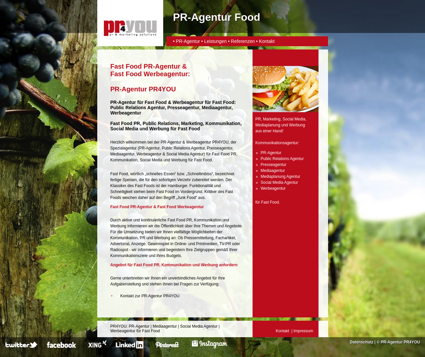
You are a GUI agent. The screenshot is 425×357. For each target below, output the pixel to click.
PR (258, 119)
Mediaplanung (268, 125)
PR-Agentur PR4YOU (400, 342)
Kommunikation (124, 160)
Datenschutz (361, 342)
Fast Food (156, 102)
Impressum (303, 331)
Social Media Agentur (184, 154)
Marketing (272, 119)
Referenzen (243, 41)
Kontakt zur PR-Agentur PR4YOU (149, 296)
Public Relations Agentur (183, 148)
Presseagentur (219, 148)
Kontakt (266, 41)
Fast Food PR (125, 123)
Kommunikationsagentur (277, 143)
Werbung (179, 160)
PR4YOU (118, 326)
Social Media (151, 160)
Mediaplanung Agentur (280, 176)
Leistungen (215, 41)
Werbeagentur (188, 102)
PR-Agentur (188, 41)
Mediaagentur (122, 154)
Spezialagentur (123, 148)
